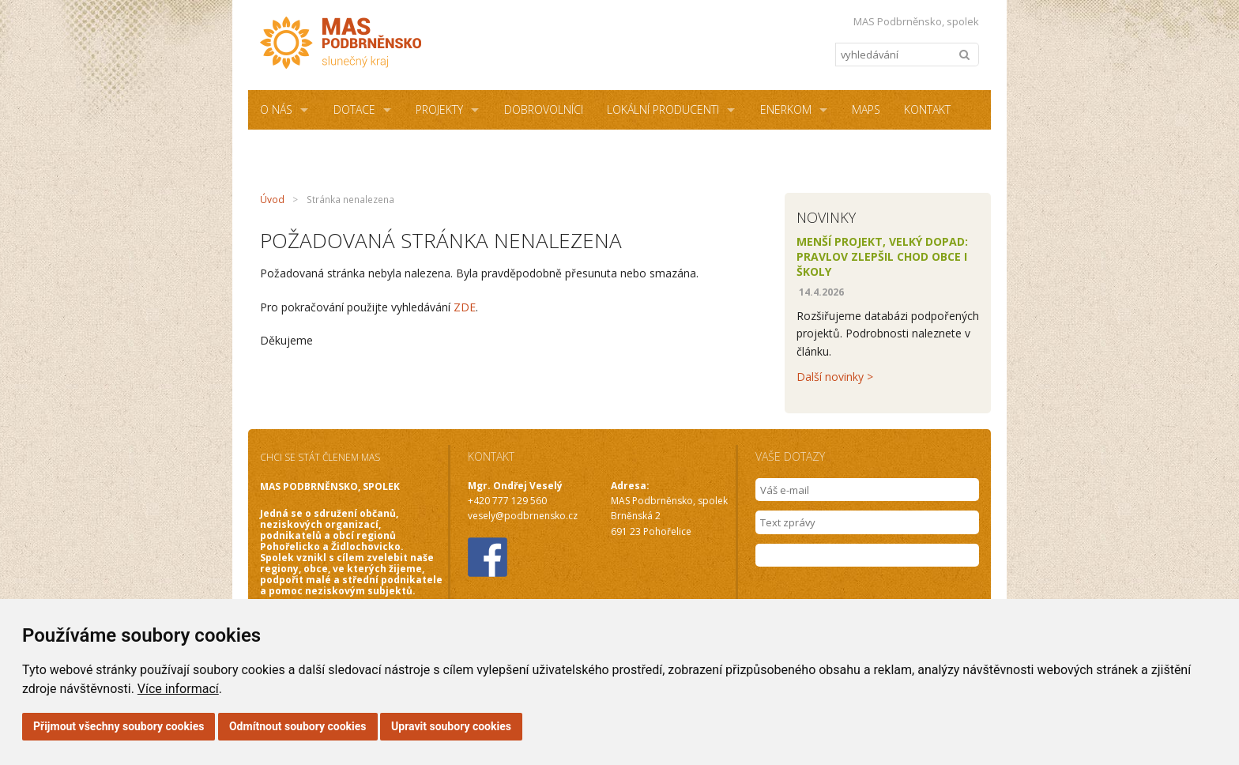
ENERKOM (786, 109)
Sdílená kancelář (309, 148)
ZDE (465, 307)
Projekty (439, 109)
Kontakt (927, 109)
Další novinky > (834, 376)
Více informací (178, 688)
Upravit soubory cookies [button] (451, 726)
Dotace (354, 109)
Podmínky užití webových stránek (574, 148)
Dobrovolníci (543, 109)
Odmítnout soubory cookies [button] (298, 726)
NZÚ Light (426, 148)
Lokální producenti (663, 109)
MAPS (866, 109)
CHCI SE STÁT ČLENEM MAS (320, 457)
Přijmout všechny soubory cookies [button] (118, 726)
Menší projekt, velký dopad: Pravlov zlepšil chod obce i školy (882, 256)
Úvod (272, 199)
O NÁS (276, 109)
